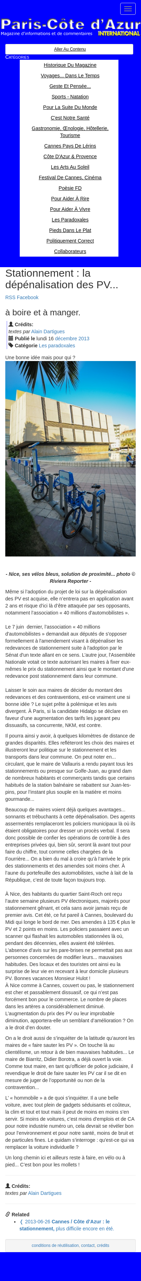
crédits (103, 1245)
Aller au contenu (70, 49)
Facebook (27, 297)
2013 (83, 338)
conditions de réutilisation (55, 1245)
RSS (10, 297)
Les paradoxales (57, 345)
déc (66, 338)
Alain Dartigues (48, 331)
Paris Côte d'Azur (70, 27)
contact (87, 1245)
